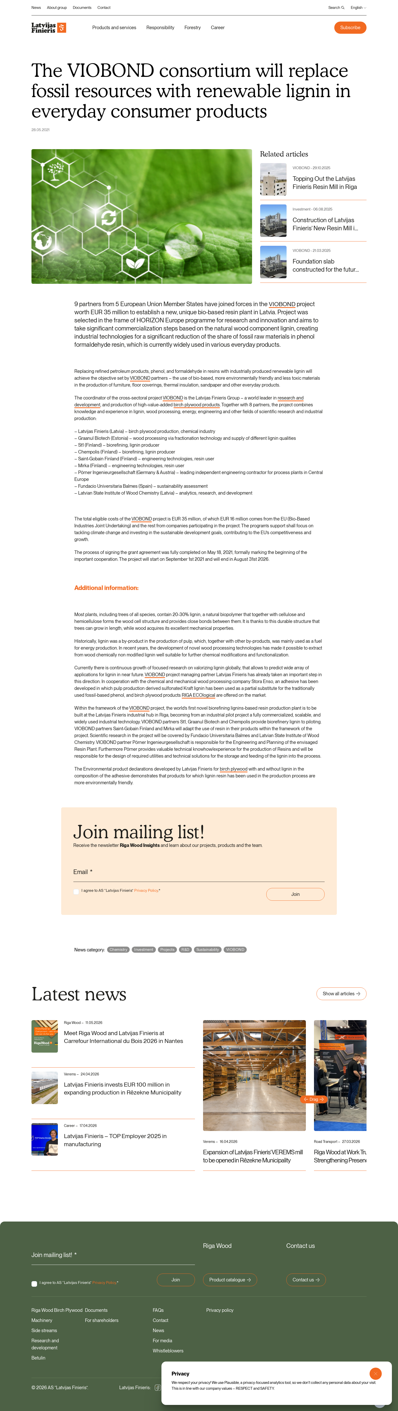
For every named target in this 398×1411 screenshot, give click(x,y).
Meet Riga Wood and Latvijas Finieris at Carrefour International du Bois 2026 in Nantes (124, 1037)
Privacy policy (220, 1309)
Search (336, 7)
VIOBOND (282, 304)
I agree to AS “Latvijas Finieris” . (121, 890)
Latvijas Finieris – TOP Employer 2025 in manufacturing (116, 1140)
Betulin (38, 1357)
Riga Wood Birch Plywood (56, 1309)
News (36, 7)
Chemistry (118, 949)
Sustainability (207, 949)
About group (57, 7)
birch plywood (233, 769)
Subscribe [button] (350, 27)
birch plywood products (197, 404)
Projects (167, 949)
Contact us (306, 1279)
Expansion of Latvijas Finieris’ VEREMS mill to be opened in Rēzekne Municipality (253, 1156)
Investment (143, 949)
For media (162, 1340)
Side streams (44, 1330)
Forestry (193, 27)
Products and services (114, 27)
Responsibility (160, 27)
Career (218, 27)
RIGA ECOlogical (198, 695)
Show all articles (341, 993)
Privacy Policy (146, 890)
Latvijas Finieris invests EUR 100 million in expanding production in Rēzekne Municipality (123, 1088)
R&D (185, 949)
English (359, 7)
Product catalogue (230, 1279)
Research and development (45, 1343)
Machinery (41, 1319)
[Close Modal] (376, 1374)
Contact (103, 7)
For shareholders (102, 1319)
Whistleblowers (168, 1350)
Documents (82, 7)
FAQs (158, 1309)
